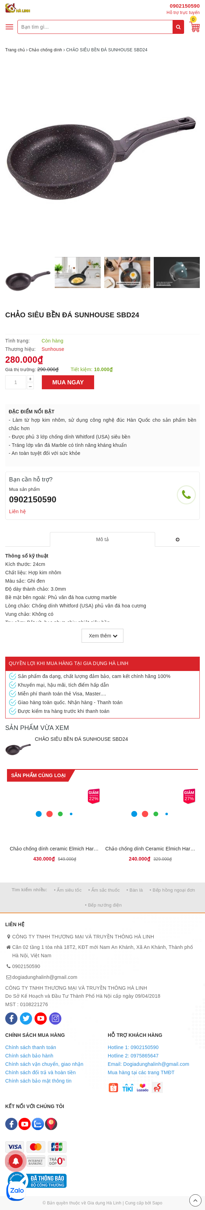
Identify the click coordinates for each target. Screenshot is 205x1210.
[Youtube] (41, 1018)
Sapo (157, 1203)
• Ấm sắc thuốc (104, 890)
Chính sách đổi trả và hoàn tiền (40, 1072)
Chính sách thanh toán (30, 1047)
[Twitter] (26, 1018)
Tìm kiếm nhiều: (29, 889)
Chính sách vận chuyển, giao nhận (44, 1064)
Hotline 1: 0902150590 (133, 1047)
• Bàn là (135, 890)
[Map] (51, 1124)
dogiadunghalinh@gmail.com (44, 977)
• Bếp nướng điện (103, 905)
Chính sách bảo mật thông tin (38, 1081)
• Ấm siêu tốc (68, 890)
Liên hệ (17, 511)
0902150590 (185, 6)
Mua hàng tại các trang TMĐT (141, 1072)
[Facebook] (11, 1018)
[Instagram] (55, 1018)
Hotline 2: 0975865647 (133, 1055)
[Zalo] (38, 1124)
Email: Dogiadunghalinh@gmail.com (148, 1064)
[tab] (102, 539)
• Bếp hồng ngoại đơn (172, 890)
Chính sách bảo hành (29, 1055)
